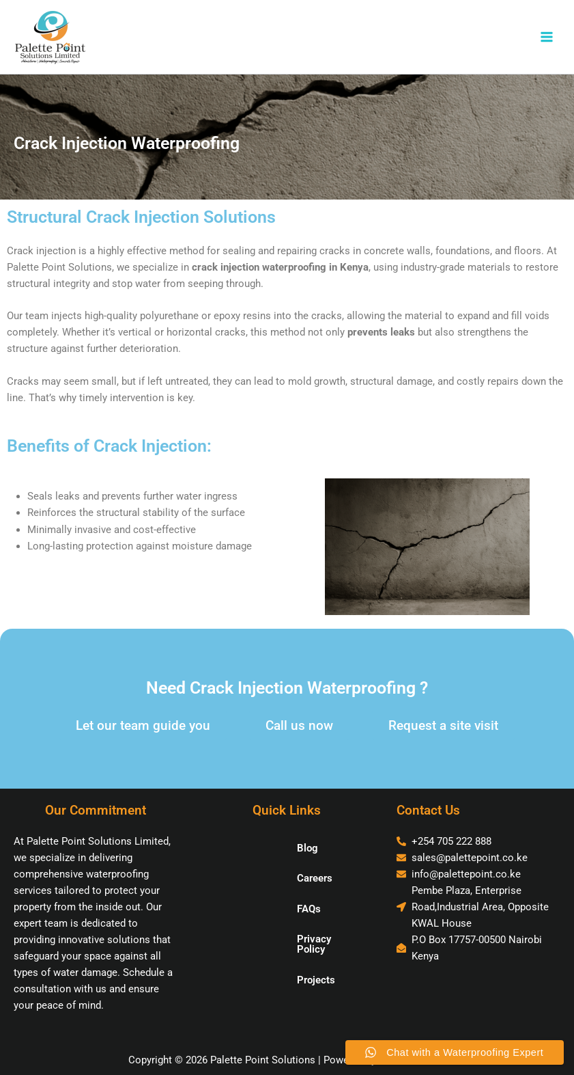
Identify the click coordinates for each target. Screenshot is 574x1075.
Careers (272, 878)
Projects (274, 970)
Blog (265, 848)
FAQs (266, 909)
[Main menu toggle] (546, 37)
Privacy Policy (287, 939)
